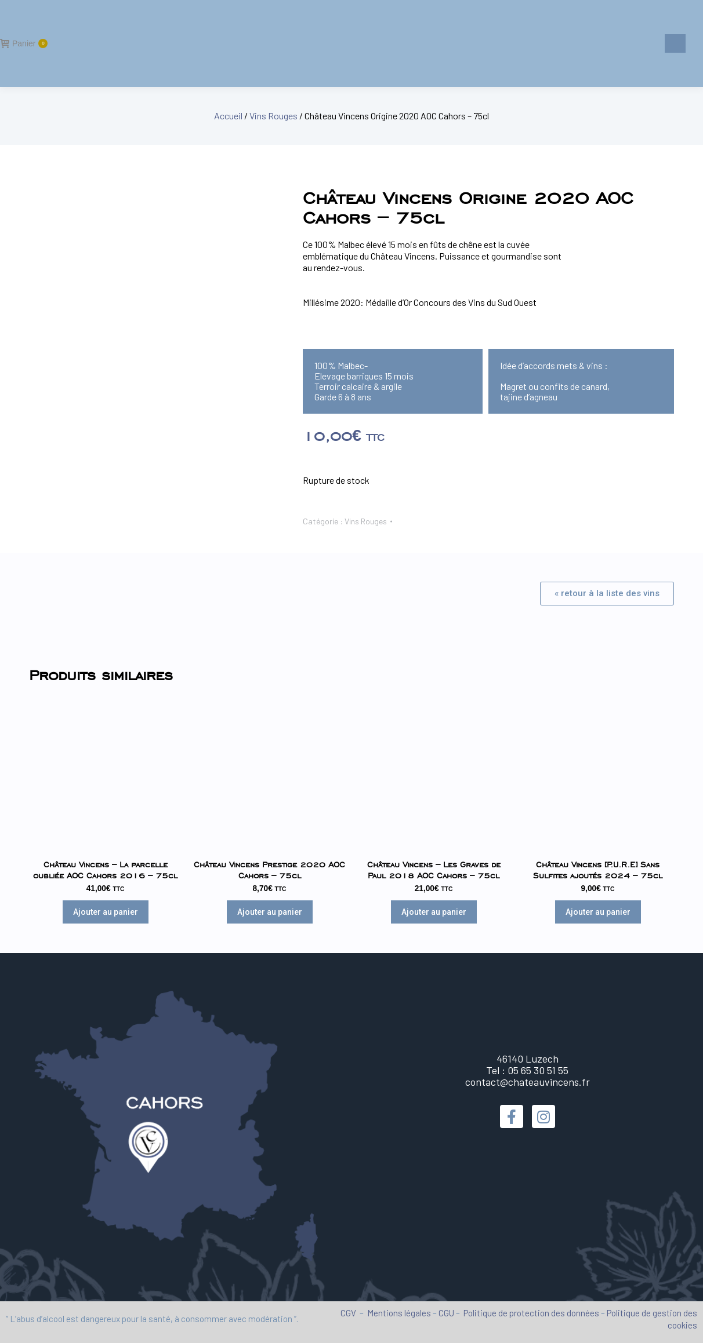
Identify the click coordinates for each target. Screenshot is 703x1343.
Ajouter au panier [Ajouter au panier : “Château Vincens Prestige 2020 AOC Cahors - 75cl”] (269, 912)
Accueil (228, 115)
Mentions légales (399, 1313)
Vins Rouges (273, 115)
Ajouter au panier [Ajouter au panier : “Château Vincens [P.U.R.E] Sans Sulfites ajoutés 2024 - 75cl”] (598, 912)
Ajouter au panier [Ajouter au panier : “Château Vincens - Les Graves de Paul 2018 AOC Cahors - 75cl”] (433, 912)
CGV (348, 1313)
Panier (24, 43)
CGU (446, 1313)
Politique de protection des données (531, 1313)
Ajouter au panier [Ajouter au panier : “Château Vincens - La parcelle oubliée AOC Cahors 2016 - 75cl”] (105, 912)
